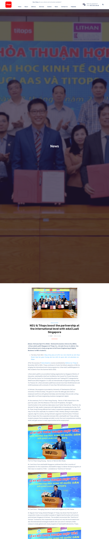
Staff (51, 336)
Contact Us (64, 6)
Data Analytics (45, 363)
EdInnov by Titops (71, 363)
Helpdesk (73, 6)
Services (41, 6)
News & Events (54, 322)
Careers (49, 6)
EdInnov (33, 6)
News (56, 6)
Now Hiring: (36, 2)
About (26, 6)
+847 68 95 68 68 (94, 5)
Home (19, 6)
